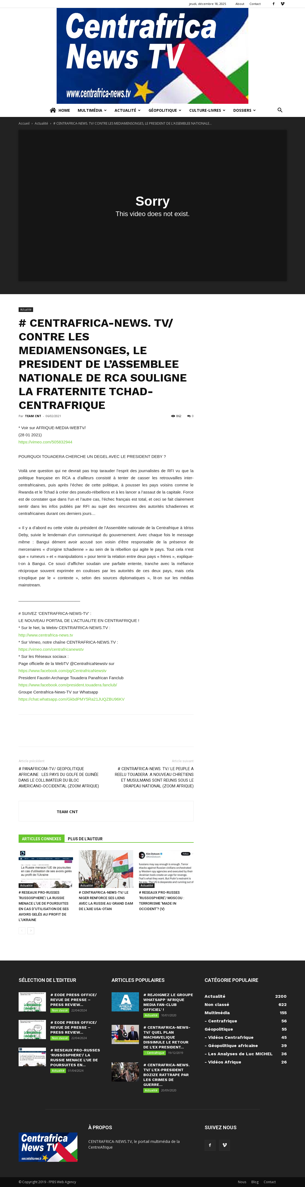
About (240, 4)
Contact (255, 4)
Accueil (24, 123)
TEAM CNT (33, 416)
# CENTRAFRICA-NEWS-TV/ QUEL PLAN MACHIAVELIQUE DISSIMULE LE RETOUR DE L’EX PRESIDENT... (166, 1037)
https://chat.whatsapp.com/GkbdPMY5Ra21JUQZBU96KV (72, 699)
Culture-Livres (207, 110)
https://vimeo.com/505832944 (45, 442)
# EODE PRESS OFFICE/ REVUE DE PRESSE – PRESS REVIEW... (73, 1000)
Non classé (60, 1010)
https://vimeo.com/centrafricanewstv (51, 649)
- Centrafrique (154, 1053)
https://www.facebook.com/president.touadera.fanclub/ (68, 685)
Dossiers (244, 110)
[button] (280, 110)
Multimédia (92, 110)
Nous (242, 1182)
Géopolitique (165, 110)
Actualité (128, 110)
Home (59, 110)
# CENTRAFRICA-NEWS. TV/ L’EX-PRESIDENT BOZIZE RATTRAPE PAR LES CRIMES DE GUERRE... (166, 1075)
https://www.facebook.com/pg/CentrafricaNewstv (63, 670)
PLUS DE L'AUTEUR (85, 839)
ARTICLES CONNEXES (41, 839)
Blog (254, 1182)
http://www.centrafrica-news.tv (46, 635)
